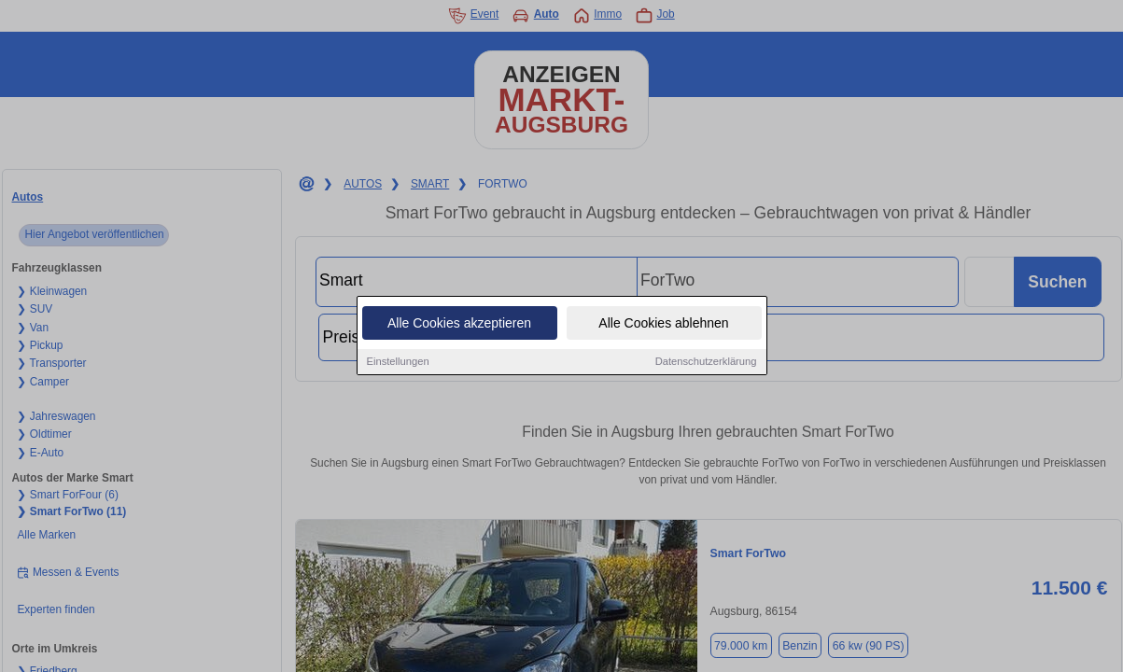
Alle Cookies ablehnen (663, 323)
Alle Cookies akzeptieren (459, 323)
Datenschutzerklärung (706, 362)
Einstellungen (398, 362)
